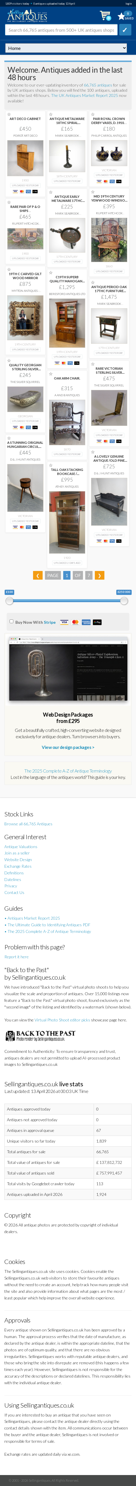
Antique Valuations (20, 846)
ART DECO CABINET (25, 119)
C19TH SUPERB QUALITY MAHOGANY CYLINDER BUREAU (67, 281)
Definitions (14, 872)
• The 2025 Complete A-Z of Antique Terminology (47, 931)
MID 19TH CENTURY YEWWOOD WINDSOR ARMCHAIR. (109, 200)
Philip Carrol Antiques (109, 135)
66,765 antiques (98, 84)
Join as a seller (17, 852)
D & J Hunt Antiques (25, 459)
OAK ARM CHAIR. (67, 378)
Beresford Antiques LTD (67, 294)
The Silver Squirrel (25, 382)
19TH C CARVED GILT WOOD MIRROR (25, 276)
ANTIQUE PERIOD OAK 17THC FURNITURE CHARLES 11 (109, 291)
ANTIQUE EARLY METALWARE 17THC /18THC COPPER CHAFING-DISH (67, 203)
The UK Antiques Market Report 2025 (84, 95)
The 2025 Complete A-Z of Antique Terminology (68, 770)
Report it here (16, 956)
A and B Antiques (67, 395)
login (129, 3)
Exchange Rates (18, 866)
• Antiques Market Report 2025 (32, 918)
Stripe (50, 622)
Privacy (10, 885)
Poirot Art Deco (25, 135)
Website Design (18, 859)
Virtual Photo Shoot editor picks (62, 1019)
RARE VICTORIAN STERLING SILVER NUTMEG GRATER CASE (109, 374)
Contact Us (14, 892)
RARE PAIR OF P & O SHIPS (25, 209)
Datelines (12, 879)
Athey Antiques (67, 486)
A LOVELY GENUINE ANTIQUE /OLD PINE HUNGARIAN (109, 460)
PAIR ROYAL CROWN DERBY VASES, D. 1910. (109, 121)
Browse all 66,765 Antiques (28, 823)
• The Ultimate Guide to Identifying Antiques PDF (47, 924)
